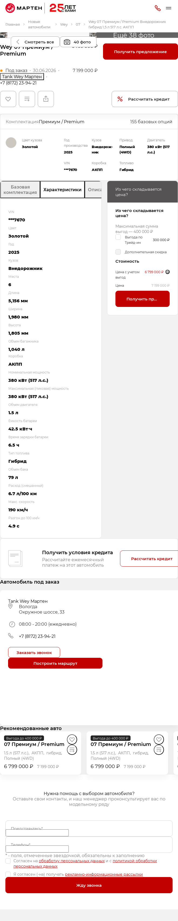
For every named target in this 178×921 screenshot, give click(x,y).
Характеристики (62, 189)
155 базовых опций (151, 121)
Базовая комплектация (20, 189)
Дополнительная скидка (146, 252)
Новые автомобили (39, 24)
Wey (64, 24)
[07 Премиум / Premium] (34, 744)
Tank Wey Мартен (22, 76)
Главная (12, 24)
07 (78, 24)
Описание (99, 189)
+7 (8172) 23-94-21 (18, 82)
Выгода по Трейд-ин (134, 240)
